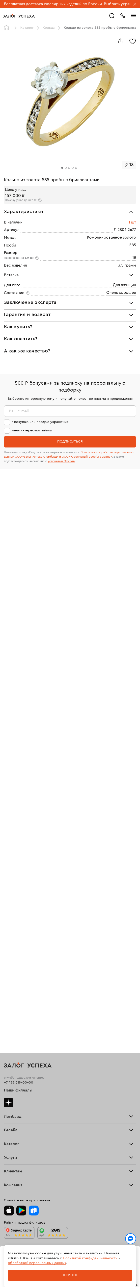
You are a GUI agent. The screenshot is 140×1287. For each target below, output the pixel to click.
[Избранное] (133, 41)
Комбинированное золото (111, 237)
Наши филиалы (18, 1090)
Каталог (27, 27)
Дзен (8, 1102)
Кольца (49, 27)
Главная (7, 27)
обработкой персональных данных (37, 1263)
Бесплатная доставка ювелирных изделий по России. (53, 4)
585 (132, 245)
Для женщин (124, 285)
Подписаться (70, 441)
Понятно (70, 1275)
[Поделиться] (120, 41)
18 (134, 257)
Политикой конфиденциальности (90, 1258)
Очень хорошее (121, 293)
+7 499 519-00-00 (18, 1082)
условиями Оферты (61, 461)
